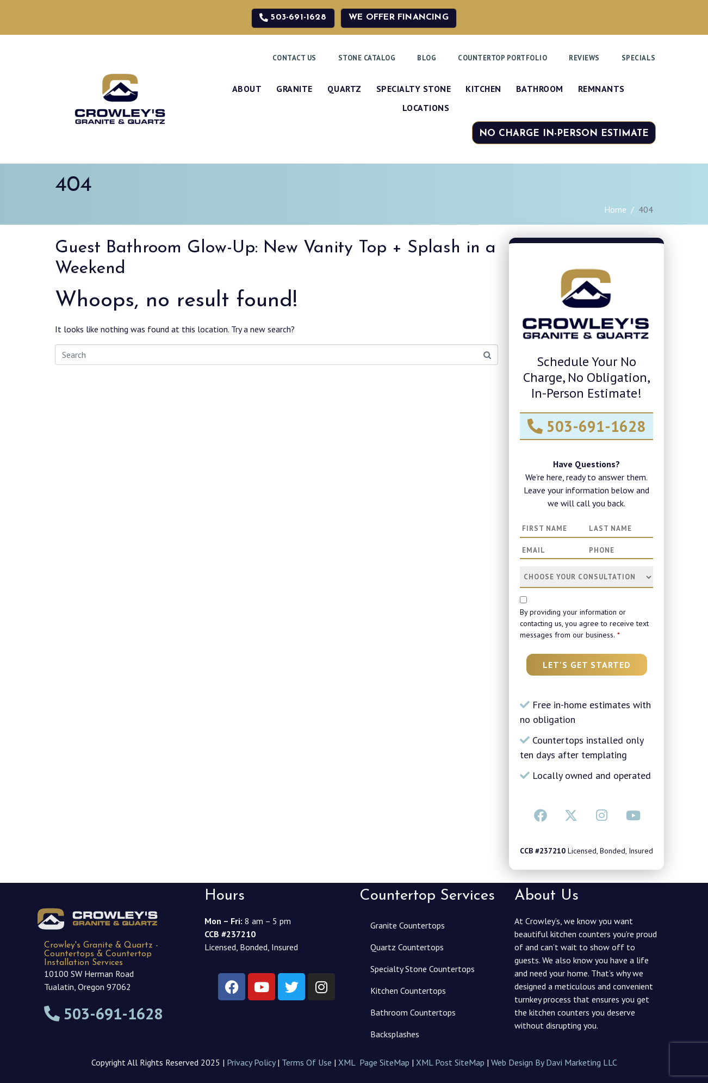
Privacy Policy (251, 1062)
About (247, 88)
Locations (426, 107)
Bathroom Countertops (413, 1012)
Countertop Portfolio (502, 58)
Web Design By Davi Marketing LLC (554, 1062)
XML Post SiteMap (450, 1062)
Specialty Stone (413, 88)
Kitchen (483, 88)
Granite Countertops (407, 925)
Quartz (344, 88)
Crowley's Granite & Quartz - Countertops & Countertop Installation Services (101, 954)
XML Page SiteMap (373, 1062)
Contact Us (294, 58)
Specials (639, 58)
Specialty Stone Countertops (422, 968)
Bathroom (539, 88)
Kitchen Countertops (408, 990)
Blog (426, 58)
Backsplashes (394, 1034)
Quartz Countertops (407, 947)
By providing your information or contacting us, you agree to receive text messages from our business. (584, 623)
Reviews (584, 58)
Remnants (601, 88)
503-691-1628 (586, 426)
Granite (294, 88)
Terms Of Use (307, 1062)
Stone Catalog (367, 58)
